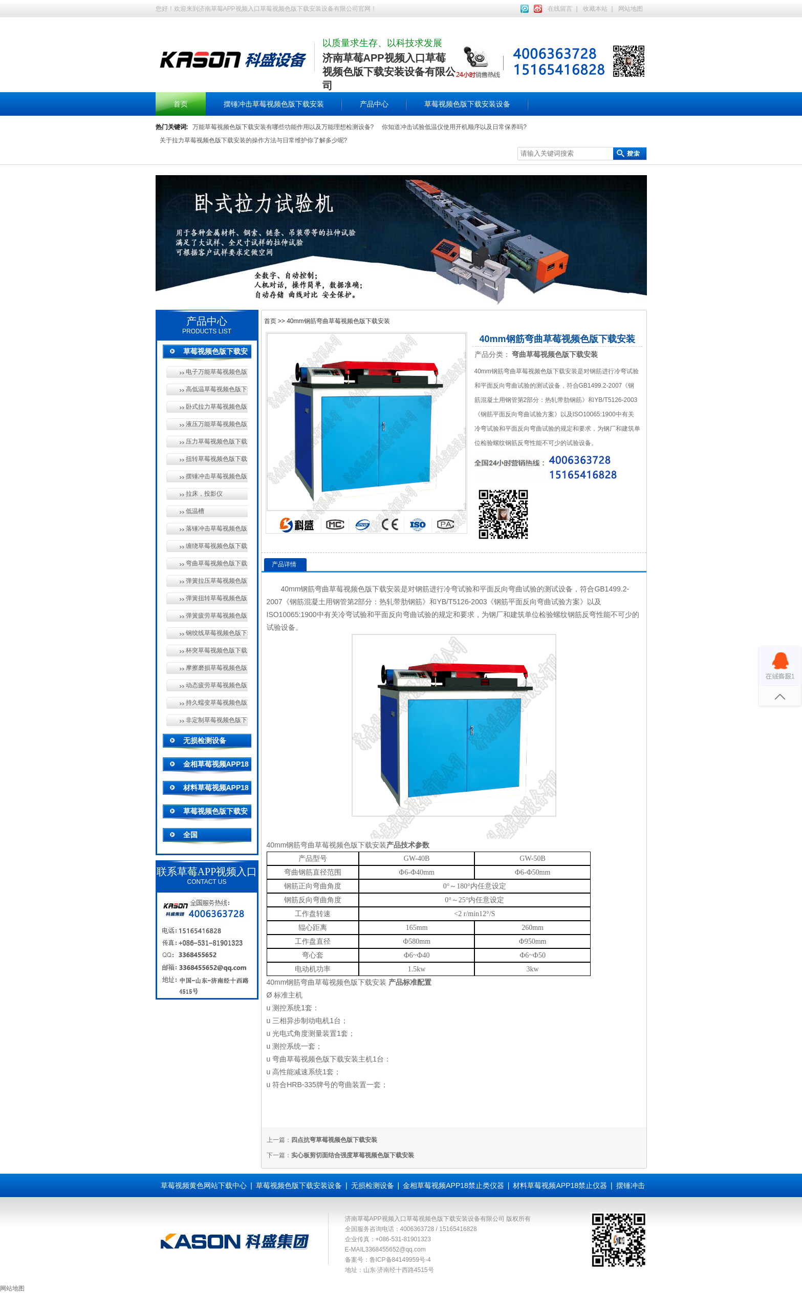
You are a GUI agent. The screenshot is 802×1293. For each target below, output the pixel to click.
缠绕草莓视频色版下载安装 (217, 545)
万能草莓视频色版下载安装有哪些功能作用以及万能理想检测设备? (283, 127)
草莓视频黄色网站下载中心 (204, 1185)
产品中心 (374, 104)
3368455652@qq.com (395, 1249)
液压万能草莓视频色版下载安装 (217, 424)
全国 (190, 835)
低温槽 (195, 511)
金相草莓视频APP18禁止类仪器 (453, 1185)
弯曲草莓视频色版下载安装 (217, 563)
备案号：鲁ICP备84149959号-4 (388, 1259)
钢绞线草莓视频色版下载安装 (217, 633)
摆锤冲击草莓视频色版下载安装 (274, 104)
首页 (181, 104)
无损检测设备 (204, 740)
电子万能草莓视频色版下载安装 (217, 371)
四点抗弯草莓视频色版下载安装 (334, 1139)
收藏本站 (595, 8)
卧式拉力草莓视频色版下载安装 (217, 406)
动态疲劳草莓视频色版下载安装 (217, 685)
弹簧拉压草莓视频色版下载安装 (217, 580)
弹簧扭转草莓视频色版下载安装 (217, 598)
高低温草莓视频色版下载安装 (217, 389)
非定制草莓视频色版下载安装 (217, 720)
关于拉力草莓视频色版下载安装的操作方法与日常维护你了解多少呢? (254, 140)
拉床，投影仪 (204, 493)
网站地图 (630, 8)
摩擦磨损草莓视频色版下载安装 (217, 667)
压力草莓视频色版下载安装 (217, 441)
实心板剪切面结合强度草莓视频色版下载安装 (352, 1155)
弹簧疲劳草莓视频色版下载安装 (217, 615)
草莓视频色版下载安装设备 (467, 104)
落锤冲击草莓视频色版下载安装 (217, 528)
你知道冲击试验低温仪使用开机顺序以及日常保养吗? (454, 127)
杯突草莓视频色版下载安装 (217, 650)
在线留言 (560, 8)
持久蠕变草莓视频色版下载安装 (217, 702)
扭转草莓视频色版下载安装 (217, 458)
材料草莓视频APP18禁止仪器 (560, 1185)
